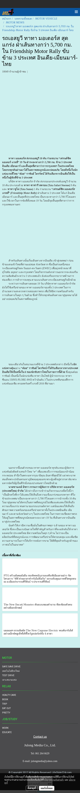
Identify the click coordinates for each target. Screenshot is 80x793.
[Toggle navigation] (76, 12)
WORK (5, 728)
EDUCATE (7, 732)
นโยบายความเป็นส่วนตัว (54, 779)
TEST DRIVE (8, 675)
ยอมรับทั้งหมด (47, 788)
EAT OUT (6, 708)
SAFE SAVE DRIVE (11, 666)
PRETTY (6, 712)
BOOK (5, 699)
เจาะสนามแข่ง (9, 679)
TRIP (4, 703)
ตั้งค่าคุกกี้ (32, 788)
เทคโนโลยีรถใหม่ (11, 671)
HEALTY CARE (9, 695)
